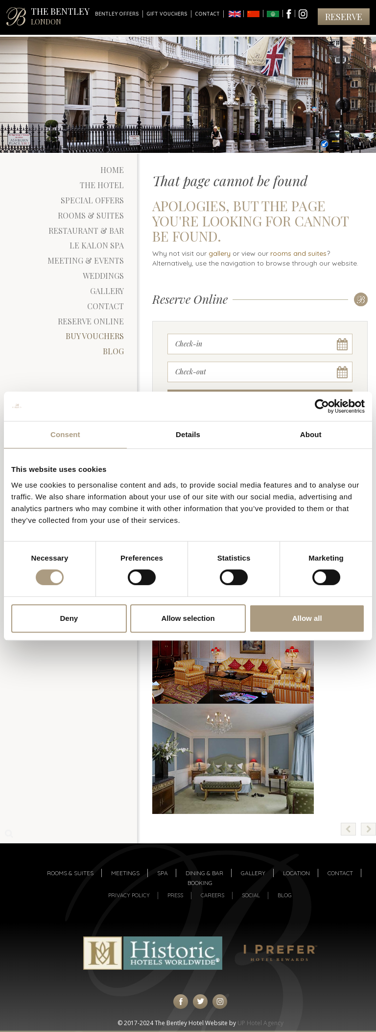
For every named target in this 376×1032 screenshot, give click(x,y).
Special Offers (92, 200)
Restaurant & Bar (86, 230)
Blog (113, 351)
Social (251, 895)
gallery (220, 253)
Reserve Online (91, 321)
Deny (69, 618)
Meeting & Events (85, 260)
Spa (162, 873)
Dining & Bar (204, 873)
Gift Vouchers (167, 14)
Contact (207, 14)
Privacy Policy (129, 895)
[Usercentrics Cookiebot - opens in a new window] (322, 406)
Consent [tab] (65, 434)
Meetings (125, 873)
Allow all (307, 618)
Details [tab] (188, 434)
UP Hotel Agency (260, 1023)
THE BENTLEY (60, 15)
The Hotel (102, 185)
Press (175, 895)
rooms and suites (298, 253)
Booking (200, 882)
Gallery (107, 291)
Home (112, 170)
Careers (212, 895)
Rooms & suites (70, 873)
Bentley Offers (117, 14)
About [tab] (311, 434)
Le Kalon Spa (97, 245)
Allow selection (187, 618)
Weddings (103, 275)
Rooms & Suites (91, 215)
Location (296, 873)
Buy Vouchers (95, 336)
